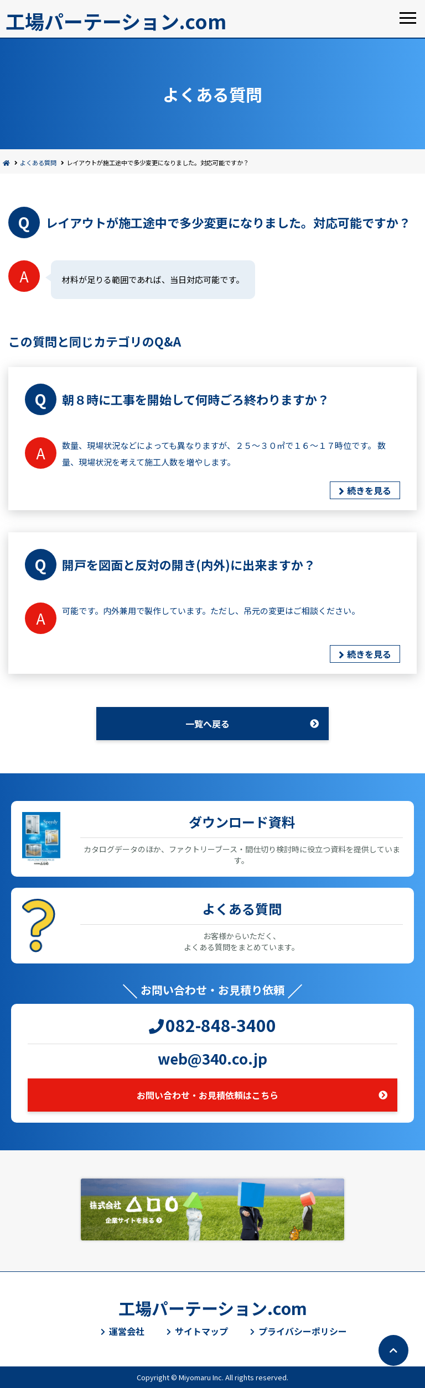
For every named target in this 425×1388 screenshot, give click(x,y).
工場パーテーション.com (116, 21)
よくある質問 (38, 162)
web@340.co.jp (212, 1058)
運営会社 (126, 1331)
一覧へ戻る (207, 723)
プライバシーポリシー (302, 1331)
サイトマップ (201, 1331)
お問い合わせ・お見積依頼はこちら (207, 1095)
